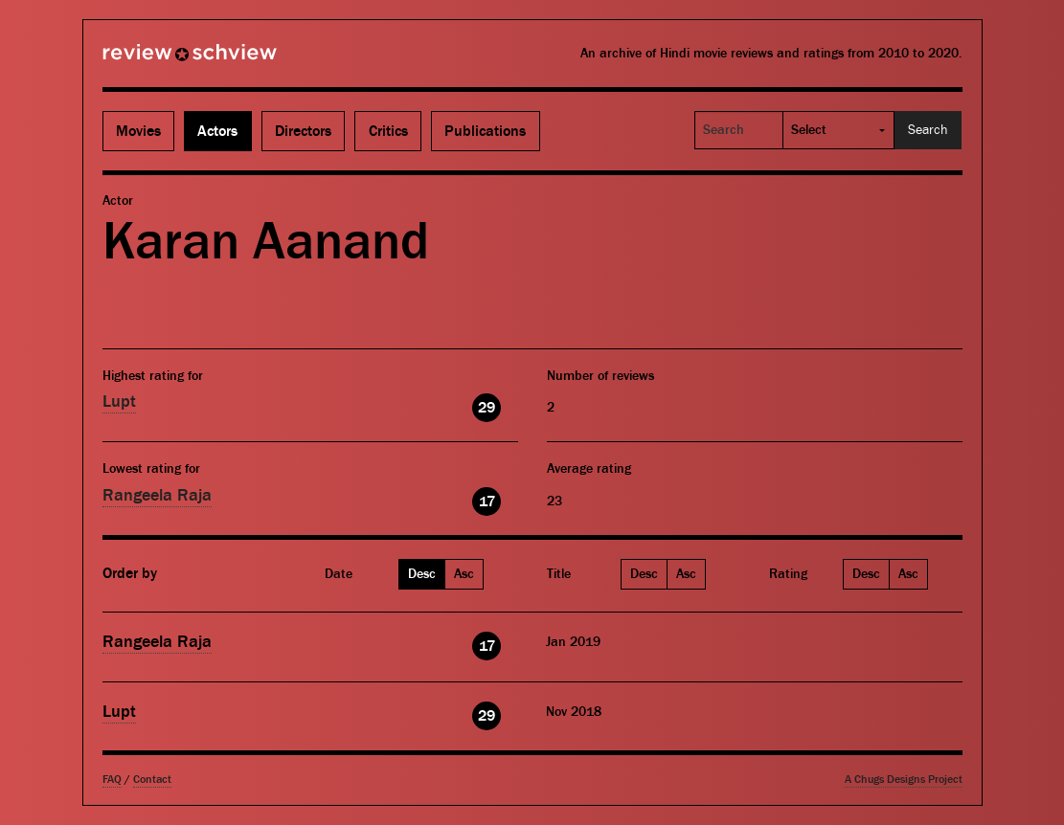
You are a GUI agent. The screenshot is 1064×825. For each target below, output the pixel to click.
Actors (217, 131)
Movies (138, 131)
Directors (303, 131)
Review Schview (157, 60)
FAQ (112, 779)
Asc (464, 574)
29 (486, 407)
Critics (388, 131)
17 (487, 501)
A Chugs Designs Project (903, 779)
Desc (422, 574)
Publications (485, 131)
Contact (152, 779)
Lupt (119, 401)
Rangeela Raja (157, 495)
